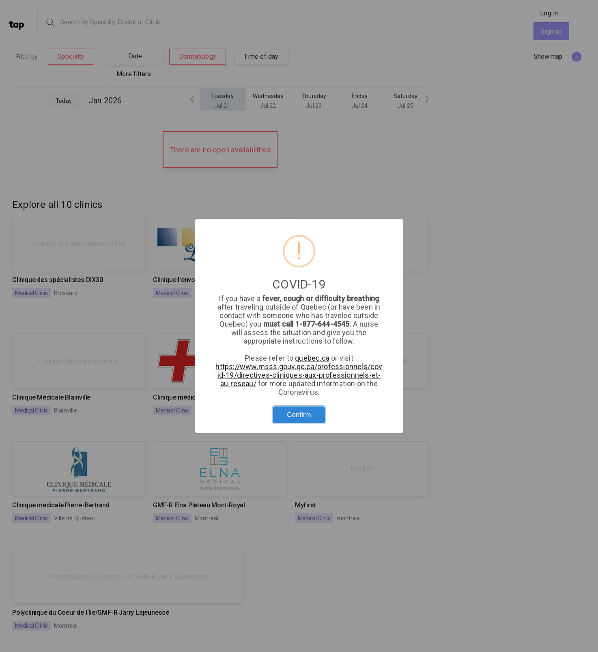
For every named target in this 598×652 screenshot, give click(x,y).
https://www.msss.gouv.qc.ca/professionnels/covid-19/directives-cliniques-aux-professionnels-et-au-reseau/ (298, 375)
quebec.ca (312, 358)
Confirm (299, 415)
